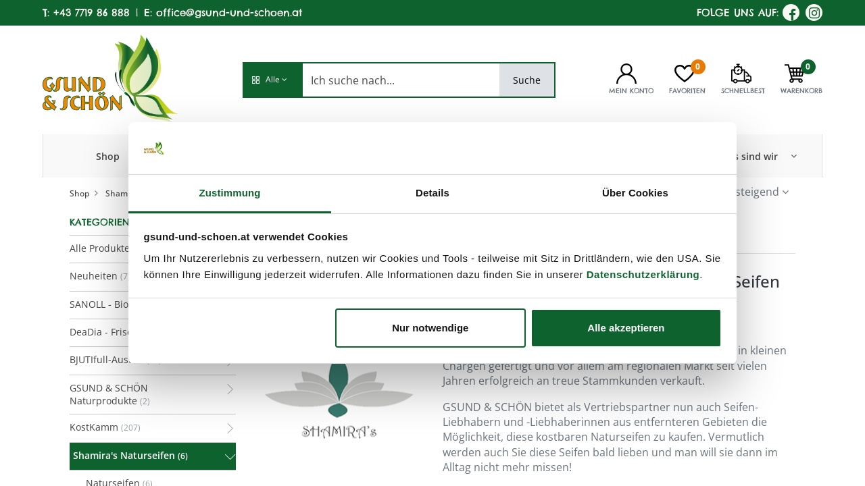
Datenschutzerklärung (643, 274)
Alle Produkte (100, 248)
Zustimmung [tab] (230, 192)
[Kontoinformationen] (626, 72)
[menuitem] (107, 156)
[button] (272, 80)
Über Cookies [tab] (635, 192)
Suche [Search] (527, 80)
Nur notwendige (430, 327)
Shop (79, 193)
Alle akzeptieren (625, 327)
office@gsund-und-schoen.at (229, 12)
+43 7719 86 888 (91, 12)
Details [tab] (432, 192)
